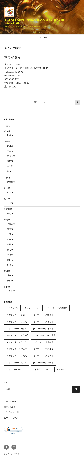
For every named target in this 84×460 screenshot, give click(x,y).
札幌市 (10, 135)
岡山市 (10, 192)
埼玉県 (7, 141)
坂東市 (10, 275)
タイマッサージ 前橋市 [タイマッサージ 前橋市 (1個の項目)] (16, 315)
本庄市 (10, 151)
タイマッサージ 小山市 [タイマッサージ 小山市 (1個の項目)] (43, 329)
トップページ (10, 402)
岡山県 (7, 188)
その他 (7, 126)
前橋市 (10, 229)
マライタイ (12, 57)
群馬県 (7, 220)
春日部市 (11, 146)
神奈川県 (8, 209)
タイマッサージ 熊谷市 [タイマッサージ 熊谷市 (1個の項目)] (43, 342)
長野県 (7, 287)
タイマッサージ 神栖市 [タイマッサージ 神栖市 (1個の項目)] (16, 349)
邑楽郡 (10, 255)
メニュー (42, 38)
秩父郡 (10, 166)
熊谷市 (10, 161)
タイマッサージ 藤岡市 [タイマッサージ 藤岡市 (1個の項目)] (43, 356)
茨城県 (7, 271)
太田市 (10, 234)
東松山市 (11, 156)
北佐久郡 (11, 291)
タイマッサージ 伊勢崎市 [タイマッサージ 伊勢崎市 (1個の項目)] (56, 308)
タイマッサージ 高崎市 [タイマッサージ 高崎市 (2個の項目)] (43, 363)
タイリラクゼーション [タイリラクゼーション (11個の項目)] (16, 369)
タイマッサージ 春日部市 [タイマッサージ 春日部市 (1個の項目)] (17, 335)
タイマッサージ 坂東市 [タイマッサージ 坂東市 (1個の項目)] (43, 315)
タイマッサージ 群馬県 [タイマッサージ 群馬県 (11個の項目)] (43, 349)
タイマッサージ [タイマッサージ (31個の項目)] (31, 308)
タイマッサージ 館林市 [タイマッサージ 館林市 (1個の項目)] (16, 363)
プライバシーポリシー (14, 412)
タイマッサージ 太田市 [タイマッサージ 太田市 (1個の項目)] (43, 322)
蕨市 (9, 171)
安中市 (10, 239)
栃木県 (7, 199)
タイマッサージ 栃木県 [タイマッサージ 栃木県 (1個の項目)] (45, 335)
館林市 (10, 260)
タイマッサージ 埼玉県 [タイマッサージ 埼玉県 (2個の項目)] (16, 322)
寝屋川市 (11, 182)
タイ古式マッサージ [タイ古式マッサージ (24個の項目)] (41, 369)
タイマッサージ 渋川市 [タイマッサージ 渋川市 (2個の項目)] (16, 342)
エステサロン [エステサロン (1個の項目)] (12, 308)
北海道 (7, 131)
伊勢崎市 (11, 224)
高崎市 (10, 265)
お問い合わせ (10, 407)
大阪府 (7, 178)
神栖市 (10, 281)
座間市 (10, 213)
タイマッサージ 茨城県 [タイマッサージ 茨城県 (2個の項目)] (16, 356)
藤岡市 (10, 250)
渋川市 (10, 244)
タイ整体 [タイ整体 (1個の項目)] (61, 369)
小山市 (10, 203)
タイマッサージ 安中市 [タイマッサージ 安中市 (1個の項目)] (16, 329)
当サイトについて (12, 418)
